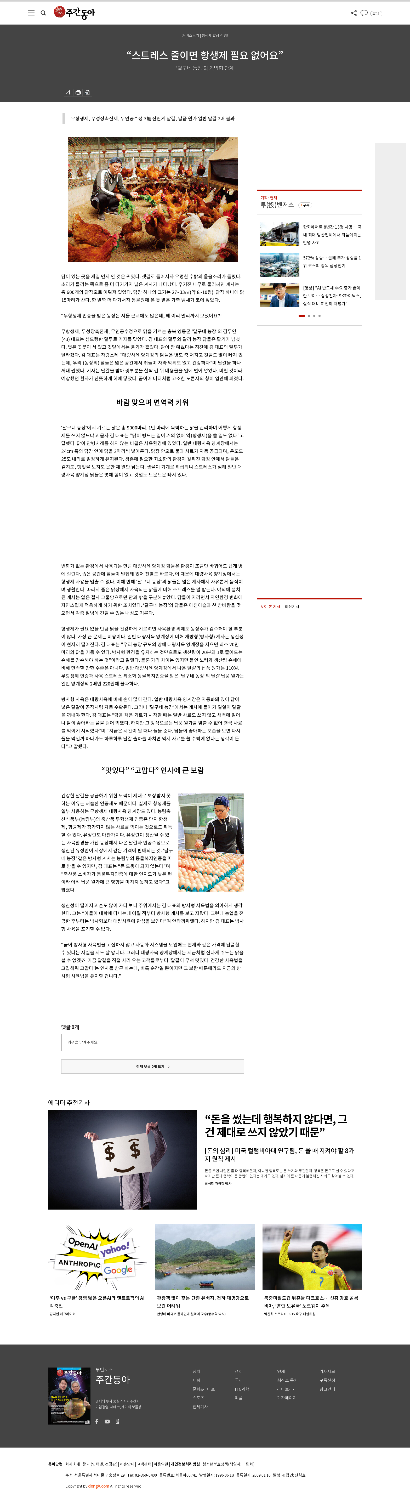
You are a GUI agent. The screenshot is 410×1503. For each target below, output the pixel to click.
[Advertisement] (139, 519)
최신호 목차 (287, 1380)
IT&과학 (242, 1389)
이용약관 (161, 1464)
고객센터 (144, 1464)
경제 (239, 1371)
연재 (281, 1371)
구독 (306, 205)
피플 (239, 1398)
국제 (239, 1380)
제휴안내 (127, 1464)
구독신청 (327, 1380)
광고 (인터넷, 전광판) (99, 1464)
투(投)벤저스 (277, 205)
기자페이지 (287, 1398)
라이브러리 (287, 1389)
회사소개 (72, 1464)
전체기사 (200, 1406)
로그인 (376, 13)
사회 (196, 1380)
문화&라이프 (203, 1389)
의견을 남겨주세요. (82, 1042)
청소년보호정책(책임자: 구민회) (228, 1464)
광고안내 (327, 1389)
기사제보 (327, 1371)
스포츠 (198, 1398)
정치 (196, 1371)
